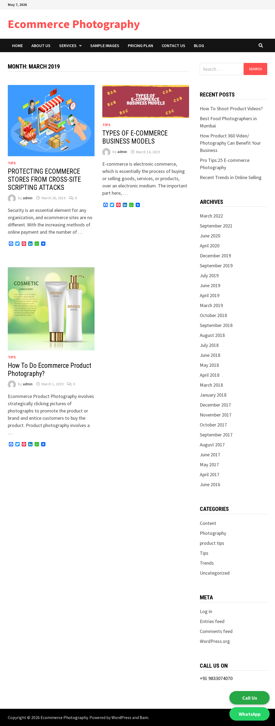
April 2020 (209, 246)
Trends (207, 563)
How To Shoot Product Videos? (232, 108)
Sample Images (104, 45)
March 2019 (211, 305)
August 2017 (212, 445)
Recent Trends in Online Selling (231, 177)
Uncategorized (215, 573)
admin (27, 197)
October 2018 (213, 315)
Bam (144, 717)
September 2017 (216, 435)
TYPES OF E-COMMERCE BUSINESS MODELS (135, 137)
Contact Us (173, 45)
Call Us (249, 698)
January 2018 (213, 395)
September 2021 (216, 226)
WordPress (121, 717)
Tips (12, 163)
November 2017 (215, 415)
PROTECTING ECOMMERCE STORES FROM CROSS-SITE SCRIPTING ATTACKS (44, 179)
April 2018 (209, 375)
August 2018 (212, 335)
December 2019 (215, 255)
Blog (199, 45)
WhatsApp (249, 714)
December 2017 (215, 405)
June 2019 (210, 285)
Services (68, 45)
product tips (212, 543)
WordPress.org (215, 641)
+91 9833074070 (216, 678)
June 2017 (210, 454)
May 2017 (209, 464)
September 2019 (216, 265)
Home (17, 45)
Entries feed (212, 621)
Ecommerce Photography (74, 23)
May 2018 (209, 365)
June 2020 (210, 236)
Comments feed (216, 631)
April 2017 (209, 474)
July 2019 (209, 275)
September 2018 (216, 325)
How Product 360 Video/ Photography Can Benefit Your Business (230, 143)
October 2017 (213, 425)
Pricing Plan (140, 45)
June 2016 (210, 484)
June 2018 (210, 355)
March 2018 (211, 385)
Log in (206, 611)
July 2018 (209, 345)
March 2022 (211, 216)
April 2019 (209, 295)
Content (208, 523)
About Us (40, 45)
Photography (213, 533)
